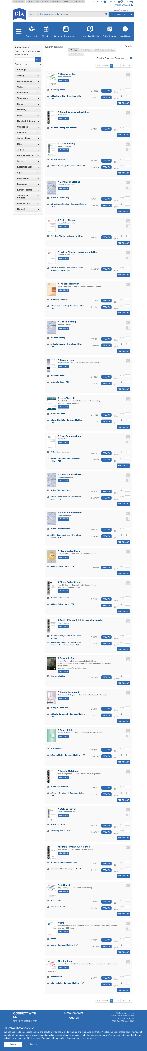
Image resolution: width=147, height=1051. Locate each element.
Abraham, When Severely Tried (74, 846)
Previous (105, 66)
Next (123, 66)
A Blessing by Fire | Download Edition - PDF (66, 97)
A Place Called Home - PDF (62, 566)
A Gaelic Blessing (67, 321)
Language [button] (28, 184)
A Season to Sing (66, 658)
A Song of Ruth (65, 730)
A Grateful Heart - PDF (59, 382)
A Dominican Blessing (69, 182)
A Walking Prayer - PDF (60, 831)
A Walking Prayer (67, 809)
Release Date (76, 54)
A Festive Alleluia (67, 220)
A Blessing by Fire (67, 74)
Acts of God (64, 885)
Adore (61, 923)
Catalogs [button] (28, 70)
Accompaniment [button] (28, 81)
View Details (63, 80)
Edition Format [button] (28, 190)
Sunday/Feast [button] (28, 138)
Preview (106, 91)
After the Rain (65, 961)
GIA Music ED (33, 2)
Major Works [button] (28, 178)
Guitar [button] (28, 87)
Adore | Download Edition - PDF (64, 945)
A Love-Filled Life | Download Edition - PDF (66, 421)
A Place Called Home (69, 551)
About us (74, 1018)
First (98, 66)
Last (129, 66)
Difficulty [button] (28, 110)
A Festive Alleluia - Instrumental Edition (67, 236)
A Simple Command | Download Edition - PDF (68, 715)
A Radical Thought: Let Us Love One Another (81, 620)
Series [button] (28, 104)
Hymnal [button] (28, 209)
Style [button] (28, 173)
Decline (33, 1044)
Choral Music (32, 30)
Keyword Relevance (104, 50)
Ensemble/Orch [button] (28, 167)
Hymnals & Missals (90, 30)
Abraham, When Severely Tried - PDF (66, 869)
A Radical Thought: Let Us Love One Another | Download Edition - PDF (65, 643)
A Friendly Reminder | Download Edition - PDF (68, 307)
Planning (46, 30)
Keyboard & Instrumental (65, 30)
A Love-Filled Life (66, 398)
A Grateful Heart (66, 360)
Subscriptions (109, 30)
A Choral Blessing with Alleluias (74, 112)
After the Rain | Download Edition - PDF (67, 983)
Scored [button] (28, 161)
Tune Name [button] (28, 98)
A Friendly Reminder (68, 283)
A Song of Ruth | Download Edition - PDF (67, 755)
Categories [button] (28, 127)
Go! (38, 59)
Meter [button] (28, 115)
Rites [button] (28, 144)
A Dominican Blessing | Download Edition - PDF (68, 205)
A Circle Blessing (66, 143)
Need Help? (125, 30)
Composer (86, 50)
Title (73, 50)
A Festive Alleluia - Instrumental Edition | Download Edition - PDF (67, 269)
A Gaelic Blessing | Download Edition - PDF (66, 345)
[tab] (28, 69)
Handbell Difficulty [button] (28, 121)
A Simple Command (68, 692)
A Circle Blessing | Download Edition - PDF (68, 166)
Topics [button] (28, 150)
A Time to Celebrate (68, 771)
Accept (13, 1044)
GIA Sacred (19, 2)
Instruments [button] (28, 93)
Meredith (55, 2)
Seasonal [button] (28, 133)
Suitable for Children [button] (28, 196)
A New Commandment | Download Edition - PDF (65, 459)
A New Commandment (70, 436)
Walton (45, 2)
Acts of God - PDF (58, 907)
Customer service (73, 1013)
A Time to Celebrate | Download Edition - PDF (68, 794)
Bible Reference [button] (28, 155)
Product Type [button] (28, 203)
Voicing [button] (28, 75)
